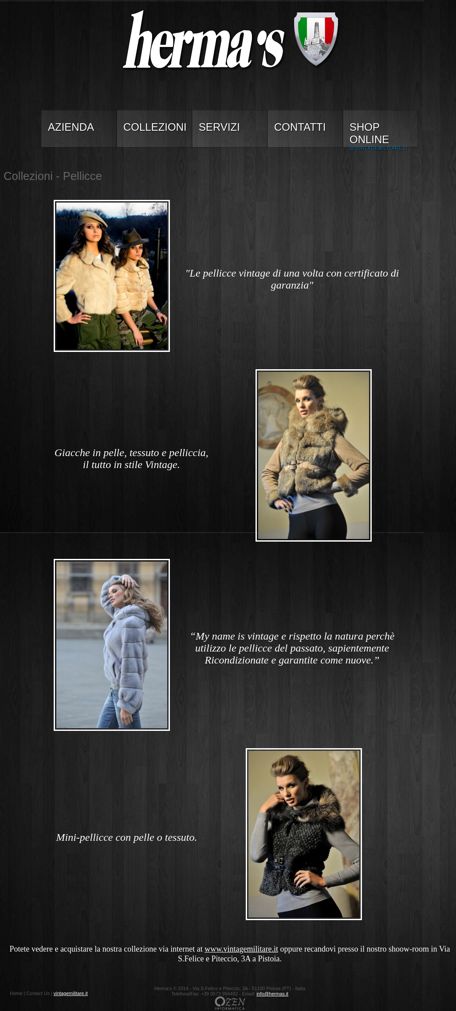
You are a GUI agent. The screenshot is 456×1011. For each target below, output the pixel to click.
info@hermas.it (272, 993)
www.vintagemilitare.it (241, 949)
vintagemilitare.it (71, 993)
